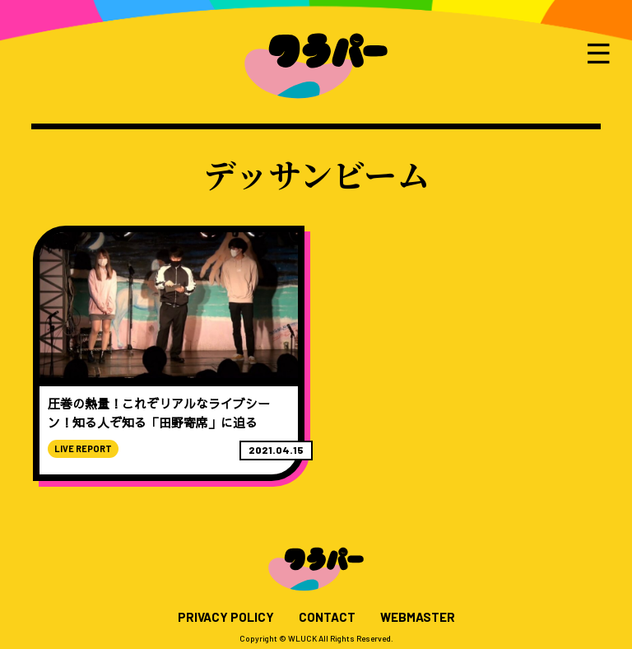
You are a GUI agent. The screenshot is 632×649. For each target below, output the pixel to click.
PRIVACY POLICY (226, 617)
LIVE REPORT (83, 448)
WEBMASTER (417, 617)
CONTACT (327, 617)
